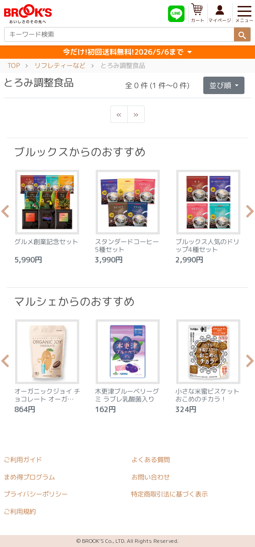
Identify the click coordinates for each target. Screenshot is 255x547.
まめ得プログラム (29, 476)
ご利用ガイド (23, 459)
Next (250, 214)
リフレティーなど (60, 65)
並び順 (221, 85)
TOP (13, 65)
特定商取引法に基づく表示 (169, 494)
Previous (5, 214)
